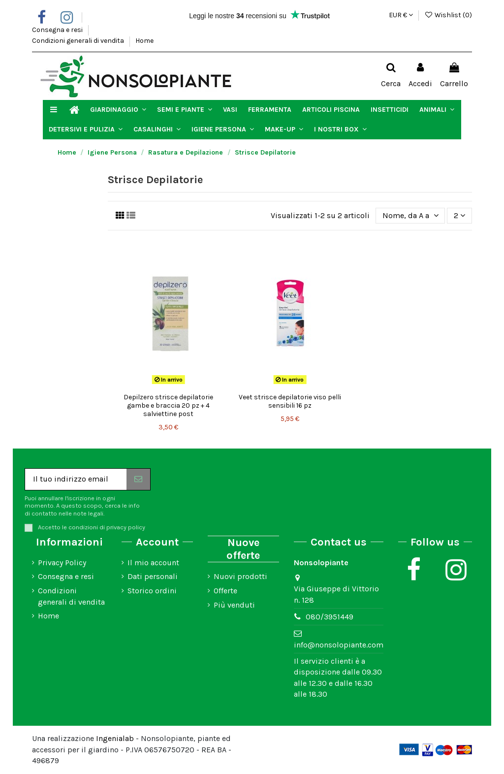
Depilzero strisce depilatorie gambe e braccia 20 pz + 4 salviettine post (168, 405)
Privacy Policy (62, 562)
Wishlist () (448, 15)
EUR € (401, 15)
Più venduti (234, 605)
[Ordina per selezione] (410, 216)
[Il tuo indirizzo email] (75, 479)
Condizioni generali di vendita (79, 40)
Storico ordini (152, 590)
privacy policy (125, 527)
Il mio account (153, 562)
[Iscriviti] (138, 479)
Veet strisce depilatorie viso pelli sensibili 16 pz (290, 401)
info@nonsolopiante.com (338, 644)
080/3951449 (329, 616)
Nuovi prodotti (240, 576)
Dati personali (152, 576)
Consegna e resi (58, 30)
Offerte (225, 590)
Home (144, 40)
